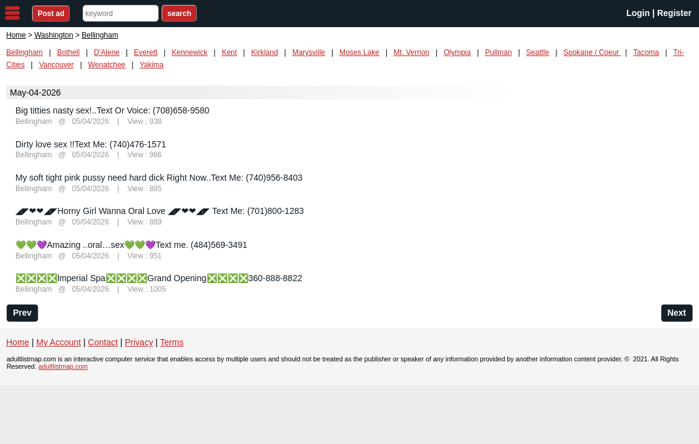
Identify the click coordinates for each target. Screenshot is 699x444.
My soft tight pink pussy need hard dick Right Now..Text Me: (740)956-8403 (158, 178)
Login (638, 13)
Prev (22, 313)
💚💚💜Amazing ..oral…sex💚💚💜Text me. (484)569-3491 (131, 245)
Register (674, 13)
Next (677, 313)
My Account (58, 342)
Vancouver (56, 64)
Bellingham (24, 52)
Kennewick (189, 52)
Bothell (68, 52)
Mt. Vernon (411, 52)
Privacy (139, 342)
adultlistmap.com (63, 366)
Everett (145, 52)
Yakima (151, 64)
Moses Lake (359, 52)
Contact (103, 342)
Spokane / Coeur (592, 52)
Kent (229, 52)
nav (12, 13)
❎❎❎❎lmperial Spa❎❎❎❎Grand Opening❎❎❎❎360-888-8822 (158, 278)
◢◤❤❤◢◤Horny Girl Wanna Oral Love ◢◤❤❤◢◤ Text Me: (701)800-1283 (159, 211)
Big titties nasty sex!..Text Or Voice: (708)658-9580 (112, 110)
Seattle (537, 52)
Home (16, 35)
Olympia (457, 52)
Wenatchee (107, 64)
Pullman (498, 52)
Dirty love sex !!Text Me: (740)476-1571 (90, 144)
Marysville (308, 52)
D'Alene (107, 52)
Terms (171, 342)
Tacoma (646, 52)
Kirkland (264, 52)
